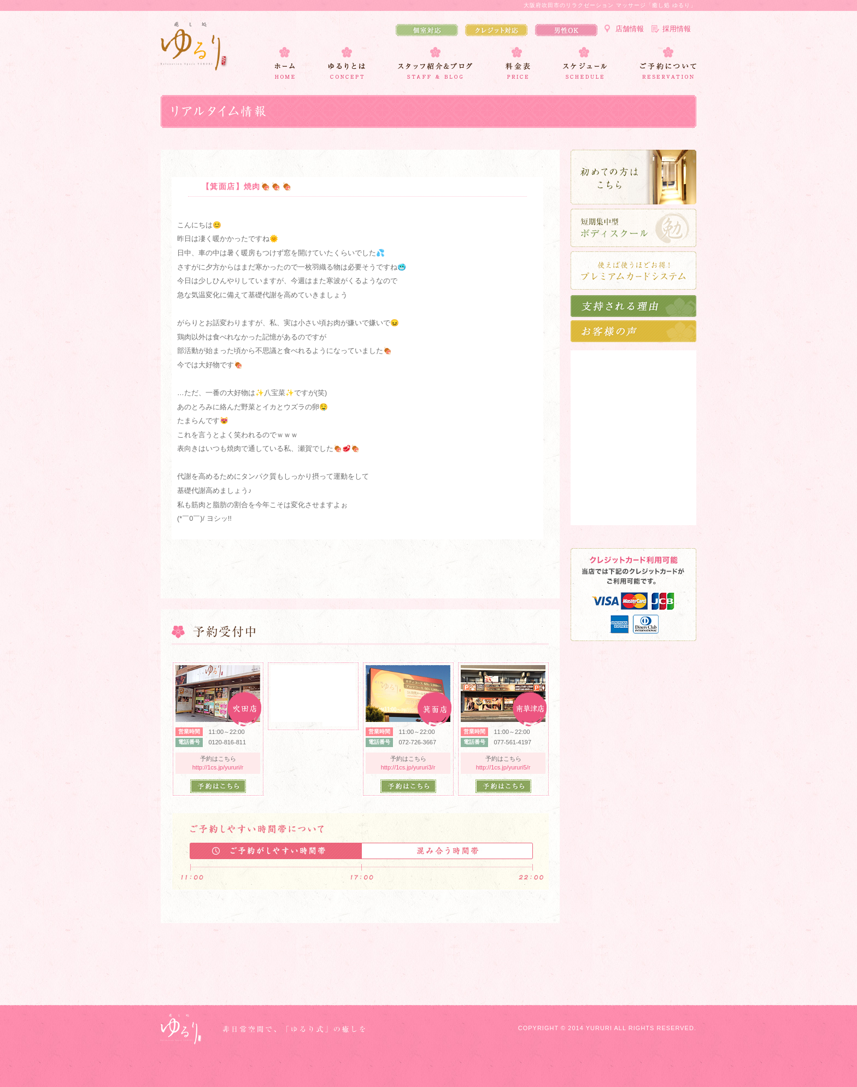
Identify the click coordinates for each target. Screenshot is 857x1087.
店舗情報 (629, 29)
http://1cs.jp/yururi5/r (503, 767)
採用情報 (676, 29)
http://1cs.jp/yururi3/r (408, 767)
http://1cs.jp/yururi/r (218, 767)
